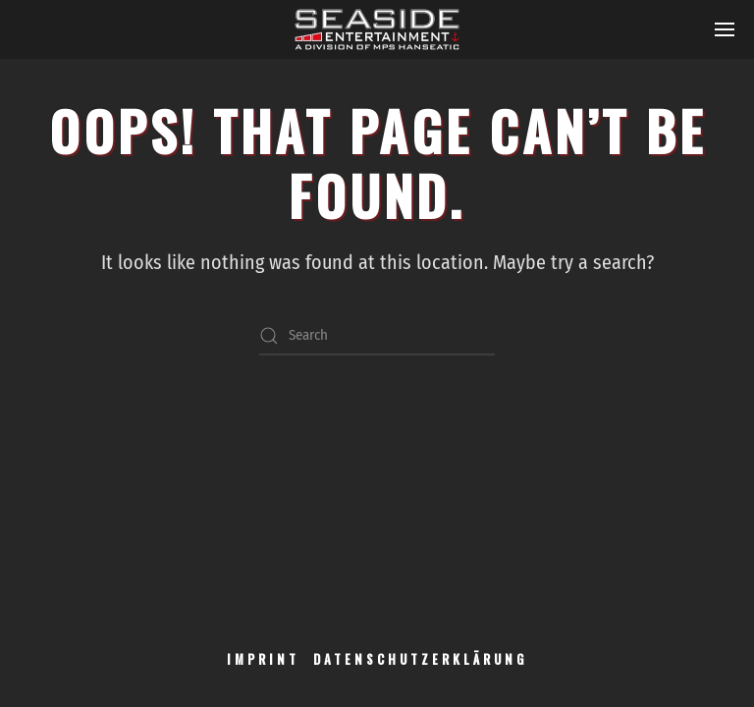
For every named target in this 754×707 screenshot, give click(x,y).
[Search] (377, 335)
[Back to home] (377, 29)
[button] (724, 29)
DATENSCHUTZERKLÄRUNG (420, 659)
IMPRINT (263, 659)
